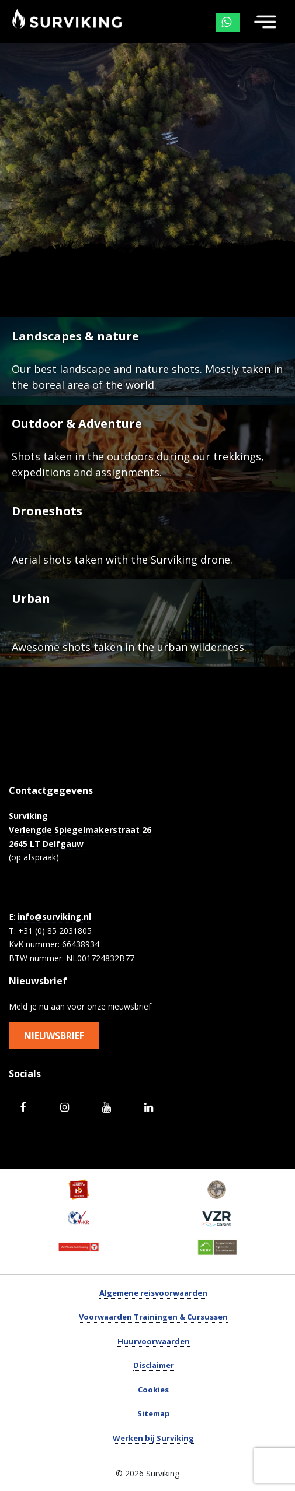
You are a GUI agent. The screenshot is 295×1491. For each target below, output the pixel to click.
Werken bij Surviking (153, 1438)
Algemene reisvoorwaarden (153, 1293)
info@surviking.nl (54, 916)
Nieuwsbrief (54, 1035)
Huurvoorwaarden (153, 1341)
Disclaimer (153, 1365)
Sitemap (153, 1413)
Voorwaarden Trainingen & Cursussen (153, 1316)
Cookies (153, 1389)
